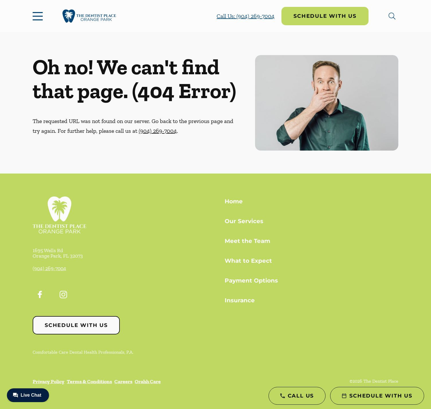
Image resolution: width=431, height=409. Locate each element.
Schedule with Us (324, 16)
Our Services (244, 221)
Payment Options (251, 280)
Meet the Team (247, 240)
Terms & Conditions (89, 381)
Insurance (240, 300)
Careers (123, 381)
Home (234, 201)
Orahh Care (148, 381)
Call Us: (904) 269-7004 (246, 16)
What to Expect (248, 260)
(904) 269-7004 (158, 130)
